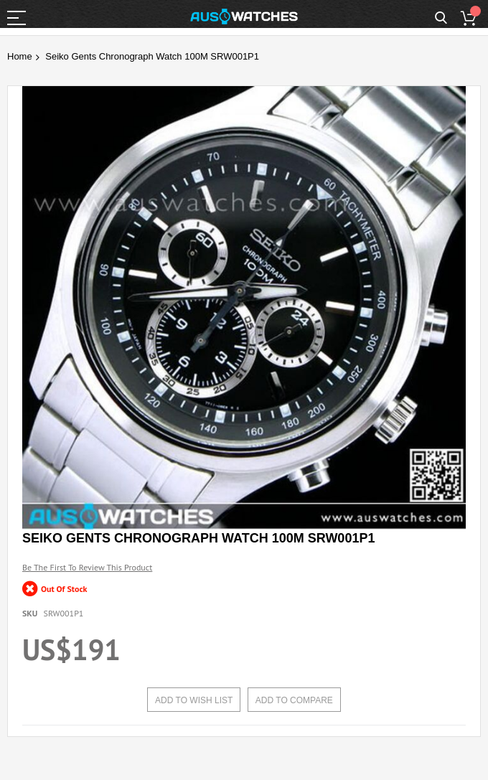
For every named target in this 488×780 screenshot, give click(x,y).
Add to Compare (294, 700)
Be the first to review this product (87, 567)
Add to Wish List (194, 700)
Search (441, 18)
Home (19, 56)
